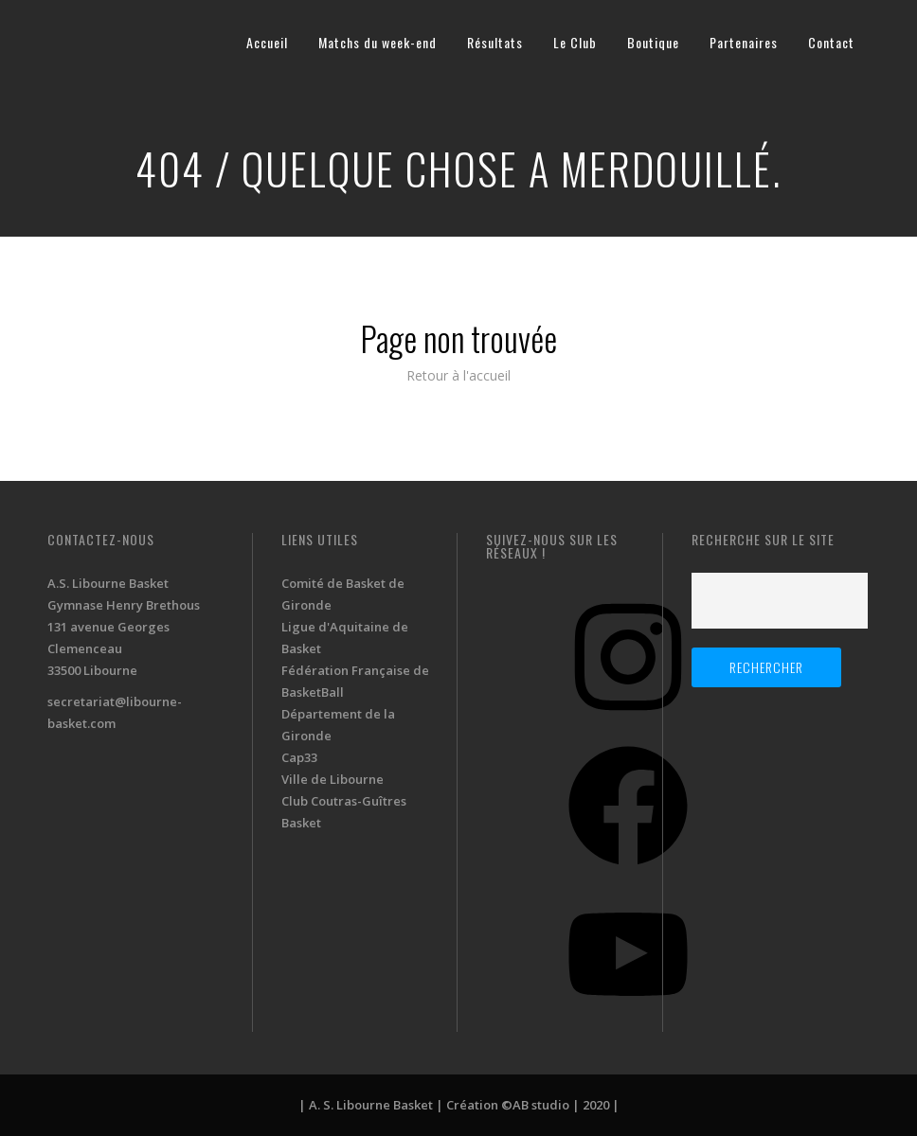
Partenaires (744, 42)
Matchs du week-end (377, 42)
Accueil (267, 42)
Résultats (495, 42)
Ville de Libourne (332, 779)
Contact (831, 42)
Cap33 (299, 757)
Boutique (653, 42)
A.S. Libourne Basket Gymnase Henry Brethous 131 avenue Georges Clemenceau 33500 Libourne (123, 627)
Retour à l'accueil (458, 375)
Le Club (575, 42)
